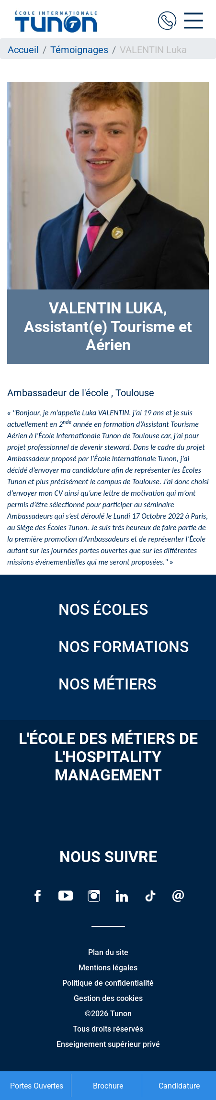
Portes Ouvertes (36, 1085)
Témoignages (79, 50)
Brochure (108, 1085)
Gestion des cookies (108, 998)
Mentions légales (108, 967)
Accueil (23, 50)
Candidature (179, 1085)
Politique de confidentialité (108, 983)
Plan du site (108, 952)
